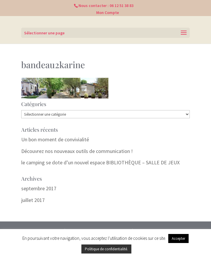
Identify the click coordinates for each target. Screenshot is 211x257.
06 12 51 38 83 (121, 5)
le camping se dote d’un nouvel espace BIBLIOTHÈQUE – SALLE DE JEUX (100, 162)
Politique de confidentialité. (106, 249)
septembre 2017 (38, 188)
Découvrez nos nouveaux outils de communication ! (77, 151)
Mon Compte (107, 12)
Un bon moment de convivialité (55, 139)
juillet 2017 (33, 200)
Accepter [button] (178, 238)
